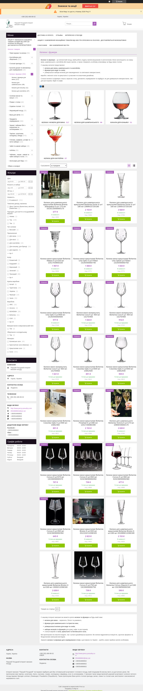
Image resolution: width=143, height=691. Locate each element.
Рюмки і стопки (14, 102)
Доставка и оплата (45, 35)
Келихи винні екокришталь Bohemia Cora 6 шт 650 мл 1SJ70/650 (55, 369)
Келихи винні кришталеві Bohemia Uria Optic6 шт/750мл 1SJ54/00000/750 (121, 261)
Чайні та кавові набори (17, 146)
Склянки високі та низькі (15, 97)
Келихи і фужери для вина (53, 122)
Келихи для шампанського (86, 122)
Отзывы (59, 35)
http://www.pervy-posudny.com (21, 408)
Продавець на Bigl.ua (71, 687)
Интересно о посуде (73, 35)
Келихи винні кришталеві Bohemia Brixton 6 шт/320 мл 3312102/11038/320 (88, 531)
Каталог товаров (14, 49)
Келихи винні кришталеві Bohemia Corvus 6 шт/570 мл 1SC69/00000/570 (55, 477)
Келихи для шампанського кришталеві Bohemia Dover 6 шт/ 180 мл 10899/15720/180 (88, 205)
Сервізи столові (15, 106)
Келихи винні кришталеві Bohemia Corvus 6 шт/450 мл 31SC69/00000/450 (88, 477)
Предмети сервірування (14, 120)
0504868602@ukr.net (18, 411)
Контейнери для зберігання (15, 58)
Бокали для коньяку (119, 122)
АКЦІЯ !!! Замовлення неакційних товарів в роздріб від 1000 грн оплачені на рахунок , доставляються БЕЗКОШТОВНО (20, 42)
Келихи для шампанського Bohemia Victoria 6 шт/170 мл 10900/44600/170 (121, 423)
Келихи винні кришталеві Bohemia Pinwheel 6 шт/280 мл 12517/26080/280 (88, 423)
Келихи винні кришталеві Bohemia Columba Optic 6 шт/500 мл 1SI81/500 (88, 369)
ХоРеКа (12, 150)
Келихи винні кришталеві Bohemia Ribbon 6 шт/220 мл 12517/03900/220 (55, 261)
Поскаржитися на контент (77, 689)
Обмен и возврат (14, 166)
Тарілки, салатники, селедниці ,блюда (16, 134)
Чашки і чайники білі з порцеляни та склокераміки (17, 127)
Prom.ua (81, 685)
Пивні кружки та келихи (17, 53)
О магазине (42, 45)
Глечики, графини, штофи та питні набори (19, 141)
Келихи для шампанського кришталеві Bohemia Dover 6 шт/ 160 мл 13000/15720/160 (121, 205)
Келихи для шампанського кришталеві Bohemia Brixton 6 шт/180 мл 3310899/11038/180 (121, 531)
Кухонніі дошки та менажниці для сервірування (19, 69)
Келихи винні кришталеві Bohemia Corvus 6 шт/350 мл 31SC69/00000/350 (55, 531)
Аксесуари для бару (16, 161)
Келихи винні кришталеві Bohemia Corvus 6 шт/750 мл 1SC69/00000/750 (88, 585)
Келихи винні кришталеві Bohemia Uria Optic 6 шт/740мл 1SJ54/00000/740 (88, 261)
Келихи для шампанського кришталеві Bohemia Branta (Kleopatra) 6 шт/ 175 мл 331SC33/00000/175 (55, 206)
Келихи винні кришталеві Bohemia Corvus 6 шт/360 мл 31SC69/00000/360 (121, 477)
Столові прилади (15, 63)
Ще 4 (11, 277)
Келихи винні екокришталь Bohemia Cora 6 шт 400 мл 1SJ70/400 (88, 315)
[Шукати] (94, 24)
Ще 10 (11, 322)
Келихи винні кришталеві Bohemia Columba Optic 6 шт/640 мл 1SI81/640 (121, 369)
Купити (56, 221)
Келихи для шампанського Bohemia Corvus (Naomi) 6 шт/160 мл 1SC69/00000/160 (121, 585)
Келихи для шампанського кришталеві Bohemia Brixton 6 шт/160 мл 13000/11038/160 (55, 585)
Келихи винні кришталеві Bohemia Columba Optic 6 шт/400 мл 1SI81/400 (55, 423)
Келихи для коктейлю (53, 158)
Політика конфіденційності (94, 689)
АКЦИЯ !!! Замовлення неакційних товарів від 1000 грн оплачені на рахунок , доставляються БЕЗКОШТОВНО (82, 40)
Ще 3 (11, 253)
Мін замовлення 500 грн (59, 45)
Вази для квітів (14, 115)
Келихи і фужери (15, 74)
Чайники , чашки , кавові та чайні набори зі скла (19, 155)
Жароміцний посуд (16, 110)
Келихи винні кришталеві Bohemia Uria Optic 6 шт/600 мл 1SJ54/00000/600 (55, 315)
